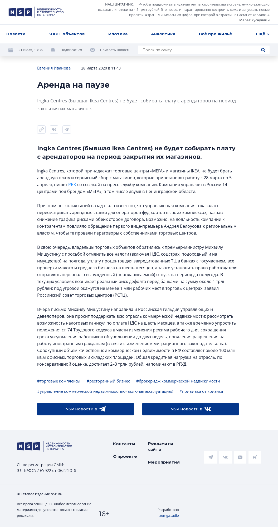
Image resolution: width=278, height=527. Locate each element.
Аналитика (163, 33)
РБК (72, 184)
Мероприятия (164, 462)
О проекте (125, 456)
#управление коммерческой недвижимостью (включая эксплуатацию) (105, 391)
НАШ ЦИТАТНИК (119, 4)
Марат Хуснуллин (254, 20)
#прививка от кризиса (201, 391)
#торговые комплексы (58, 381)
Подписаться (71, 49)
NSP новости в (85, 409)
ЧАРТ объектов (67, 33)
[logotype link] (36, 12)
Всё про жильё (215, 33)
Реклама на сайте (160, 446)
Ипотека (118, 33)
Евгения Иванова (54, 68)
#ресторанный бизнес (108, 381)
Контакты (124, 443)
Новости (16, 33)
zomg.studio (169, 515)
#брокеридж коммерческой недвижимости (178, 381)
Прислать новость (115, 49)
